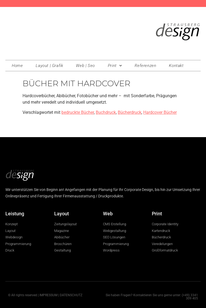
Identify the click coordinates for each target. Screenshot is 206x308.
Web (108, 213)
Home (17, 65)
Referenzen (145, 65)
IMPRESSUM (48, 295)
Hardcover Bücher (160, 112)
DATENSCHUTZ (71, 295)
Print (115, 66)
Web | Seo (85, 65)
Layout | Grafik (49, 65)
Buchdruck (106, 112)
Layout (61, 213)
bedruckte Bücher (77, 112)
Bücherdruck (129, 112)
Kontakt (176, 65)
